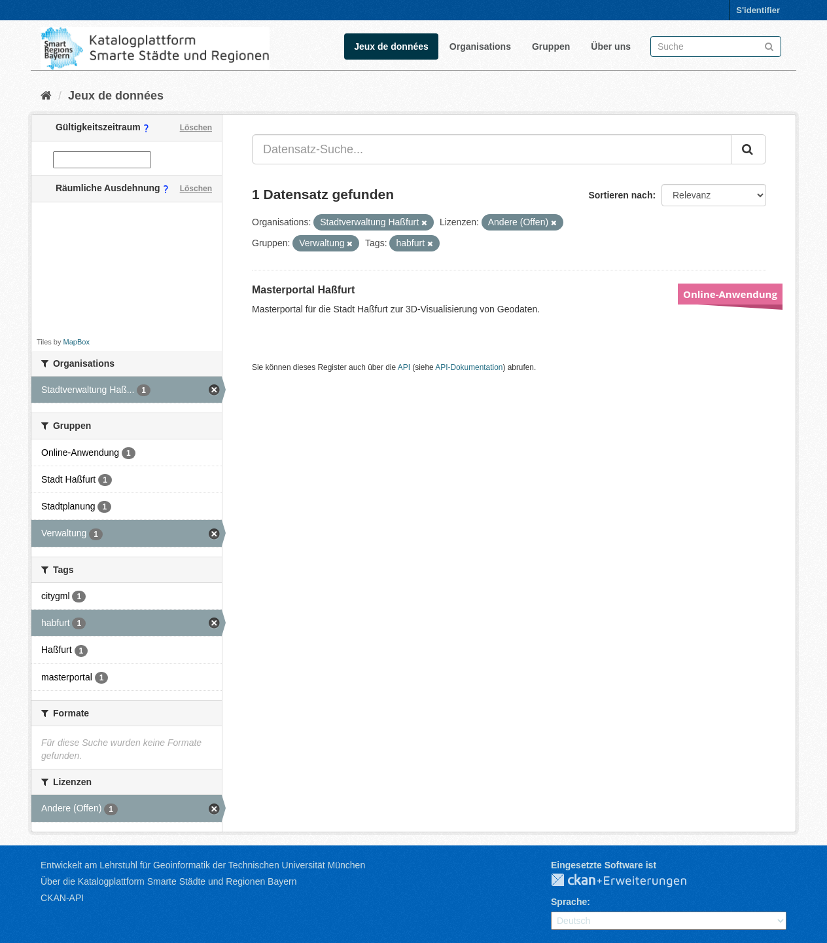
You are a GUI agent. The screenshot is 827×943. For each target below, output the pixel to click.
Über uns (611, 46)
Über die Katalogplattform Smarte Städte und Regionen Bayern (168, 881)
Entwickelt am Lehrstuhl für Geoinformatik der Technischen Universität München (203, 865)
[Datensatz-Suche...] (491, 149)
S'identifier (758, 10)
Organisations (480, 46)
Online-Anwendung (730, 294)
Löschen (196, 127)
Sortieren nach (620, 195)
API (404, 367)
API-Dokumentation (468, 367)
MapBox (76, 342)
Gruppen (551, 46)
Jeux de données (391, 46)
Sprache (569, 902)
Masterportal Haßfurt (303, 289)
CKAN (629, 881)
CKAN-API (62, 898)
